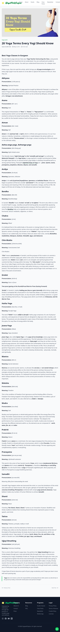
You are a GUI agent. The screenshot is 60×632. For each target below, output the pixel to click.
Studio (32, 2)
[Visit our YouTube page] (9, 618)
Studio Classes (41, 606)
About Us (16, 606)
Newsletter (50, 2)
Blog (38, 2)
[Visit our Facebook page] (6, 618)
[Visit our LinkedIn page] (12, 618)
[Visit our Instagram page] (3, 618)
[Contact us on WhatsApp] (57, 629)
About (26, 2)
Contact (16, 608)
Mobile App (40, 614)
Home (21, 2)
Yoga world (4, 40)
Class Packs (43, 3)
